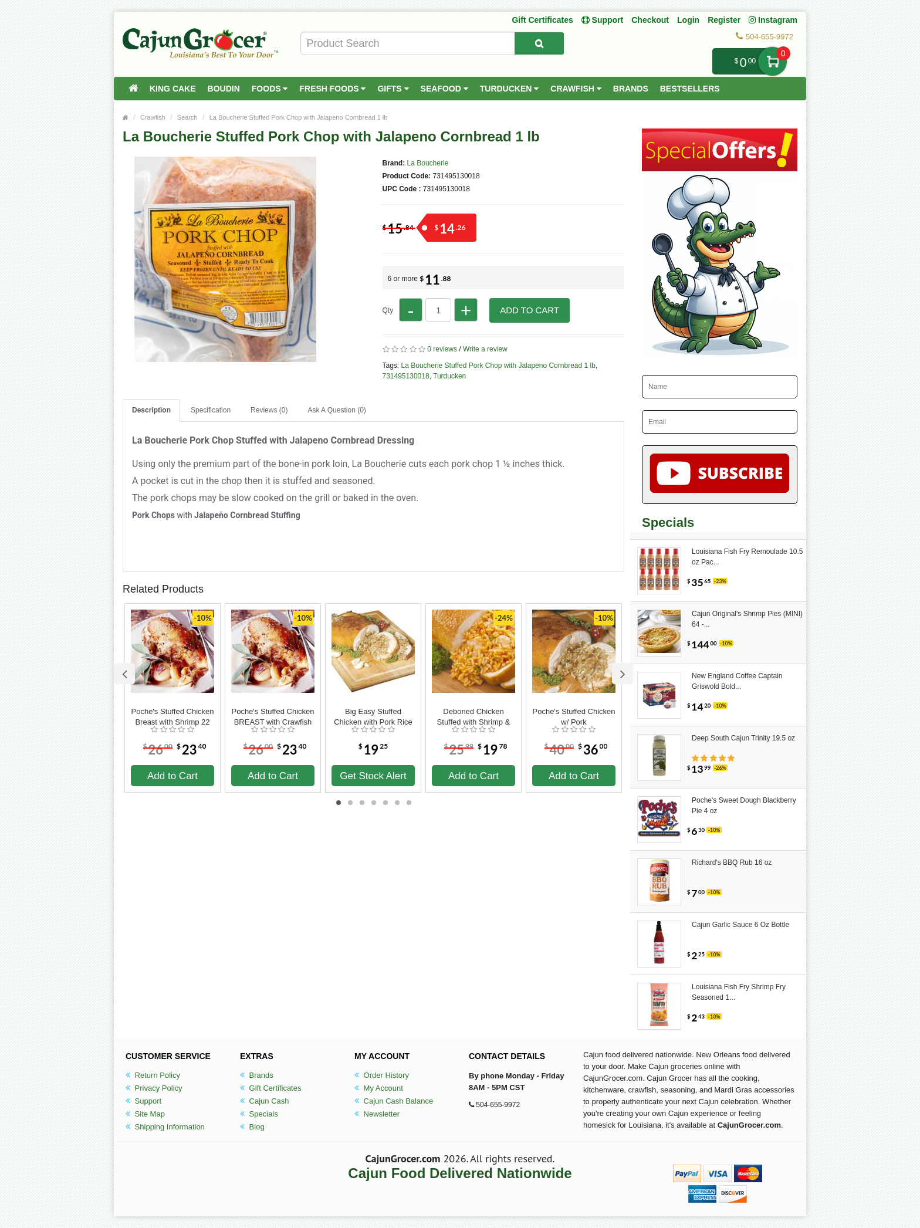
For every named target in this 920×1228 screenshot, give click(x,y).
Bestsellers (690, 88)
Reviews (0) (269, 410)
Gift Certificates (542, 20)
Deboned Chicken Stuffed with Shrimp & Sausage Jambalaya (473, 717)
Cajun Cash (264, 1101)
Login (688, 20)
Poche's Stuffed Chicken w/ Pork (574, 716)
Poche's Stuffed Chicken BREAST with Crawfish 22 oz (273, 717)
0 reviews (442, 349)
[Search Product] (539, 43)
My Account (378, 1088)
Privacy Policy (154, 1088)
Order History (381, 1075)
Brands (630, 88)
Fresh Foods (332, 88)
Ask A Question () (336, 410)
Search (187, 117)
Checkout (650, 20)
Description (151, 410)
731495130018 (406, 376)
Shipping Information (165, 1126)
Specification (211, 410)
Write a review (485, 349)
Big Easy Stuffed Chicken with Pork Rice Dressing (373, 717)
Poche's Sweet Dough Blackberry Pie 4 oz (744, 805)
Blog (252, 1126)
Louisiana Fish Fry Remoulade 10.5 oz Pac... (747, 556)
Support (143, 1101)
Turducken (509, 88)
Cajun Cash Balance (393, 1101)
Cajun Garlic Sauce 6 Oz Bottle (740, 925)
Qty (388, 310)
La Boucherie (428, 163)
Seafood (444, 88)
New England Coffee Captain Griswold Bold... (737, 681)
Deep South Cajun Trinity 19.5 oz (743, 738)
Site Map (145, 1113)
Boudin (224, 88)
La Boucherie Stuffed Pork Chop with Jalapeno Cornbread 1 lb (298, 117)
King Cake (173, 88)
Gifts (392, 88)
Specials (259, 1113)
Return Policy (153, 1075)
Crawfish (575, 88)
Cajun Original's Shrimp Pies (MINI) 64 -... (747, 619)
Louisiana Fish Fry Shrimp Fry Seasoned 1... (739, 992)
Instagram (773, 20)
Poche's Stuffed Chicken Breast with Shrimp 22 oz (172, 717)
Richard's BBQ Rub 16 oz (732, 862)
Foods (270, 88)
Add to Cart (529, 310)
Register (724, 20)
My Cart (772, 61)
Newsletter (377, 1113)
